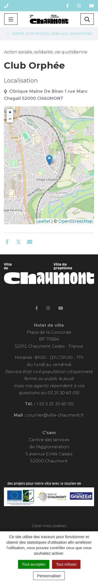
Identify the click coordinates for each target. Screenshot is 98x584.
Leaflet (43, 221)
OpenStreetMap (75, 221)
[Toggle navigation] (11, 19)
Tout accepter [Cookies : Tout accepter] (33, 564)
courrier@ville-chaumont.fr (55, 415)
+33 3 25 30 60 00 (55, 403)
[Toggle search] (87, 19)
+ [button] (10, 112)
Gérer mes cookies (49, 525)
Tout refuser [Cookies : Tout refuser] (66, 564)
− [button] (10, 119)
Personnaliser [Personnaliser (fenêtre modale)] (49, 576)
